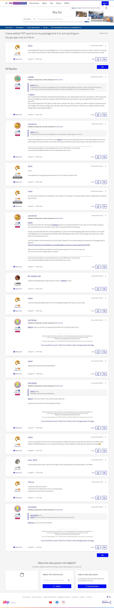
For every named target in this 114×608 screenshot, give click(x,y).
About (58, 3)
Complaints (75, 597)
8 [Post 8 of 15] (30, 311)
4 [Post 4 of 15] (30, 182)
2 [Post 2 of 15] (30, 114)
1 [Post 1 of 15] (30, 59)
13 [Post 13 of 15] (31, 472)
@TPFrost (31, 523)
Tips (51, 3)
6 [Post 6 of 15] (30, 266)
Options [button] (102, 33)
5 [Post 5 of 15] (30, 206)
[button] (105, 45)
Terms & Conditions (37, 597)
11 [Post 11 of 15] (30, 427)
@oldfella (55, 225)
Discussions (34, 3)
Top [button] (110, 597)
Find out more (58, 79)
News (44, 3)
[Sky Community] (18, 3)
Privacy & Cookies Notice (49, 597)
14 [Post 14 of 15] (31, 497)
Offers (66, 3)
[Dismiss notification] (106, 8)
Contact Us (82, 597)
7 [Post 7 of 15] (30, 288)
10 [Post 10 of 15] (31, 373)
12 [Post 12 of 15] (31, 450)
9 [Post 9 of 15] (30, 351)
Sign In (105, 3)
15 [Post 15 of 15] (31, 547)
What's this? (17, 54)
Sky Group (89, 597)
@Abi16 (32, 85)
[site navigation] (6, 3)
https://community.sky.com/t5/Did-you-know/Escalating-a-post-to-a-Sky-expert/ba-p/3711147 (59, 245)
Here (92, 345)
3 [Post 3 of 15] (30, 157)
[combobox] (61, 19)
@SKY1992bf (34, 515)
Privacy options (26, 597)
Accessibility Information (63, 597)
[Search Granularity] (29, 19)
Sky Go (57, 12)
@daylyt (30, 327)
